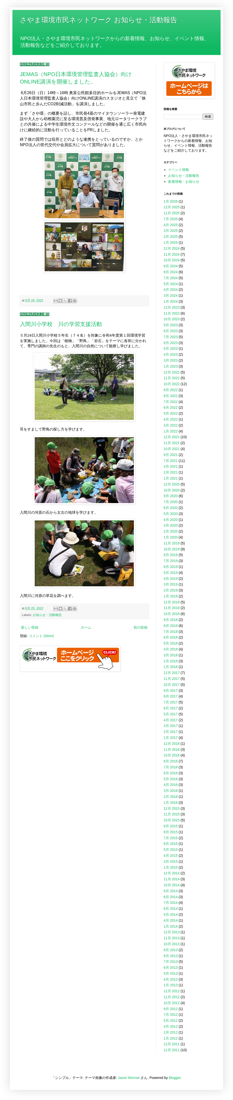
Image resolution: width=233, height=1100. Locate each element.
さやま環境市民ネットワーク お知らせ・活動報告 (98, 20)
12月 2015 (172, 808)
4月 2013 (171, 979)
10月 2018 (172, 614)
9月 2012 (171, 1009)
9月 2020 (171, 496)
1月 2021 (171, 478)
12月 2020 (172, 484)
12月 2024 (172, 248)
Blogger (174, 1078)
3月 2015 (171, 861)
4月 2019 (171, 579)
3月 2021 (171, 466)
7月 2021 (171, 461)
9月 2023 (171, 325)
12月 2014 (172, 873)
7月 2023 (171, 337)
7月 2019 (171, 561)
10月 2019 (172, 549)
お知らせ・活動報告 (47, 615)
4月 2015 (171, 856)
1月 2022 (171, 431)
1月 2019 (171, 596)
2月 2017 (171, 732)
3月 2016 (171, 791)
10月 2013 (172, 944)
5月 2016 (171, 779)
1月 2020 (171, 537)
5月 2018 (171, 643)
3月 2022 (171, 425)
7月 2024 (171, 278)
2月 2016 (171, 797)
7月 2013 (171, 962)
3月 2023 (171, 360)
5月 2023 (171, 348)
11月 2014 (172, 879)
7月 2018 (171, 632)
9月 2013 (171, 950)
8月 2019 (171, 555)
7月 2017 (171, 702)
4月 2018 (171, 649)
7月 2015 (171, 838)
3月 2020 (171, 525)
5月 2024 (171, 284)
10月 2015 (172, 820)
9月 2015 (171, 826)
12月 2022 (172, 372)
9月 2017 (171, 691)
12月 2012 (172, 991)
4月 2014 (171, 920)
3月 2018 (171, 655)
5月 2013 (171, 973)
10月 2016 (172, 755)
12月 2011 (172, 1044)
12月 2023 (172, 307)
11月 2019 (172, 543)
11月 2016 (172, 749)
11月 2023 (172, 313)
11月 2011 (172, 1050)
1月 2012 (171, 1038)
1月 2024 (171, 301)
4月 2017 (171, 720)
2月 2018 (171, 661)
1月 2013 (171, 985)
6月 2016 (171, 773)
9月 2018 (171, 620)
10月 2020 (172, 490)
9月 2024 (171, 266)
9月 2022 (171, 390)
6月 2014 (171, 909)
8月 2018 (171, 626)
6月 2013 (171, 967)
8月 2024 (171, 272)
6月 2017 (171, 708)
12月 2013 (172, 932)
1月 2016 (171, 803)
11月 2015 (172, 814)
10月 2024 (172, 260)
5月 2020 (171, 514)
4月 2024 (171, 290)
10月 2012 (172, 1003)
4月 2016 (171, 785)
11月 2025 (172, 213)
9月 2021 (171, 455)
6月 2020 (171, 508)
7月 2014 (171, 903)
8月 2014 (171, 897)
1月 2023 (171, 366)
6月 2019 (171, 567)
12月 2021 (172, 437)
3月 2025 (171, 231)
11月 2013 (172, 938)
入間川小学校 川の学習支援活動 (61, 324)
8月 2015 (171, 832)
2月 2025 (171, 237)
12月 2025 (172, 207)
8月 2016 (171, 761)
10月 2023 (172, 319)
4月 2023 (171, 354)
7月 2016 (171, 767)
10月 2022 (172, 384)
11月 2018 (172, 608)
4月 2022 (171, 419)
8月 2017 (171, 696)
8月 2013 (171, 956)
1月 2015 (171, 867)
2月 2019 (171, 590)
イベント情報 (178, 170)
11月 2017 (172, 679)
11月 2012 (172, 997)
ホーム (86, 627)
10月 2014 (172, 885)
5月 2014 (171, 914)
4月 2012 (171, 1026)
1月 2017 (171, 738)
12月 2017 (172, 673)
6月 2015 (171, 844)
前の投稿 (140, 627)
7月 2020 (171, 502)
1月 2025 (171, 242)
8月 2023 (171, 331)
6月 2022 (171, 407)
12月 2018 (172, 602)
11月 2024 (172, 254)
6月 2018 (171, 637)
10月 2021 (172, 449)
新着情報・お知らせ (183, 182)
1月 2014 (171, 926)
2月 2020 (171, 531)
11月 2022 (172, 378)
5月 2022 (171, 413)
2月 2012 (171, 1032)
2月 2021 (171, 472)
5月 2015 (171, 850)
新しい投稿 (29, 627)
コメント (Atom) (41, 636)
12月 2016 (172, 744)
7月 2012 (171, 1015)
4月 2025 (171, 225)
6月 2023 (171, 343)
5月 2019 (171, 573)
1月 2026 (171, 201)
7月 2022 (171, 402)
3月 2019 (171, 584)
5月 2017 (171, 714)
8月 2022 (171, 396)
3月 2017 (171, 726)
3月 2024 (171, 295)
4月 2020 (171, 520)
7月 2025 (171, 219)
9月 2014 (171, 891)
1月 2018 (171, 667)
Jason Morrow (129, 1078)
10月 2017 (172, 685)
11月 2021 (172, 443)
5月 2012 (171, 1020)
